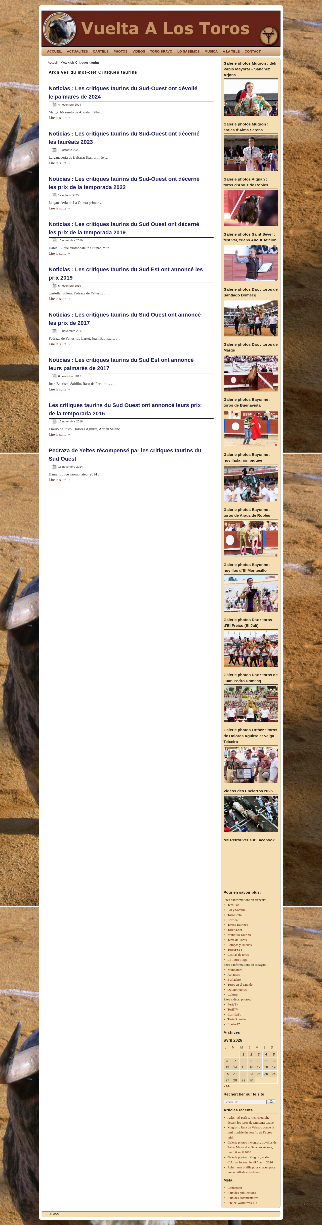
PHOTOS (120, 51)
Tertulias (233, 905)
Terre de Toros (237, 940)
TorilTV (232, 1009)
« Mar (228, 1086)
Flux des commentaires (242, 1198)
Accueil (53, 62)
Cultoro (232, 994)
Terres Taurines (237, 925)
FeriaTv (232, 1004)
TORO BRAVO (161, 51)
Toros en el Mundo (240, 984)
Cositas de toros (238, 954)
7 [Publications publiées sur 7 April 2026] (235, 1061)
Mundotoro (234, 970)
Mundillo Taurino (239, 935)
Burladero (234, 979)
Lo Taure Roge (237, 959)
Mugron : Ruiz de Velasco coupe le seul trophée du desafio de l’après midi (250, 1132)
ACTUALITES (77, 51)
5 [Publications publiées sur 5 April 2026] (273, 1054)
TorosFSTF (235, 949)
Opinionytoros (237, 989)
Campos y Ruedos (239, 945)
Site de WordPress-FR (242, 1203)
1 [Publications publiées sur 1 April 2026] (243, 1054)
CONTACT (253, 51)
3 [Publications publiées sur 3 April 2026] (259, 1054)
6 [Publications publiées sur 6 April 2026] (227, 1061)
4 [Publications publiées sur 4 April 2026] (266, 1054)
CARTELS (100, 51)
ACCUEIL (54, 51)
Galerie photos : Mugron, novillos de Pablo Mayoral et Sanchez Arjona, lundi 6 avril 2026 (251, 1147)
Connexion (234, 1188)
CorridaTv (234, 1014)
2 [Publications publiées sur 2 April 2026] (251, 1054)
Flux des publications (241, 1193)
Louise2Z (233, 1024)
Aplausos (233, 974)
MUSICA (211, 51)
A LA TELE (231, 51)
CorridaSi (233, 920)
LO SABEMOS (188, 51)
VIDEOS (139, 51)
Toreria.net (234, 930)
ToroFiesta (234, 915)
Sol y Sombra (236, 910)
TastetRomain (236, 1019)
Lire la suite (60, 118)
